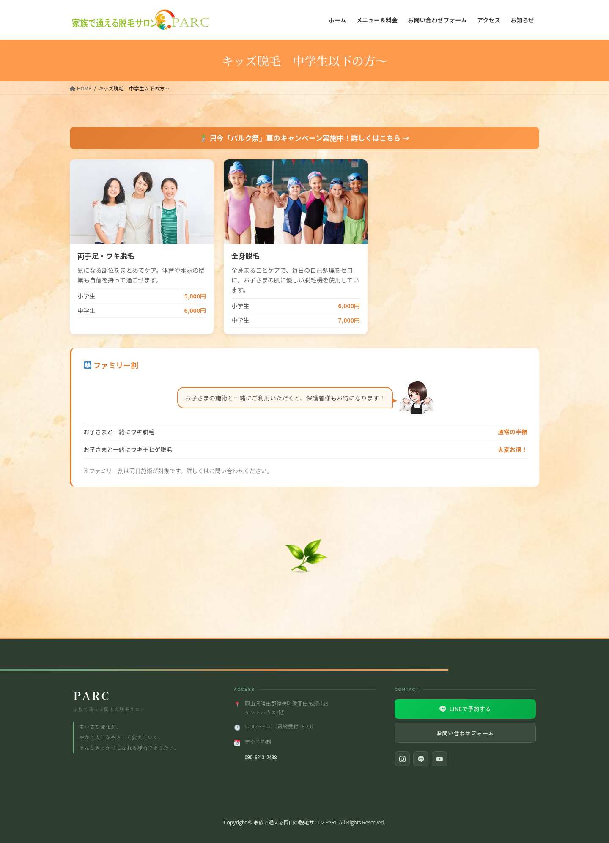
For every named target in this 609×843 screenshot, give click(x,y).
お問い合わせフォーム (465, 733)
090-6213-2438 (260, 757)
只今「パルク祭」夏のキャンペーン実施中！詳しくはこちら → (304, 138)
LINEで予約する (465, 709)
